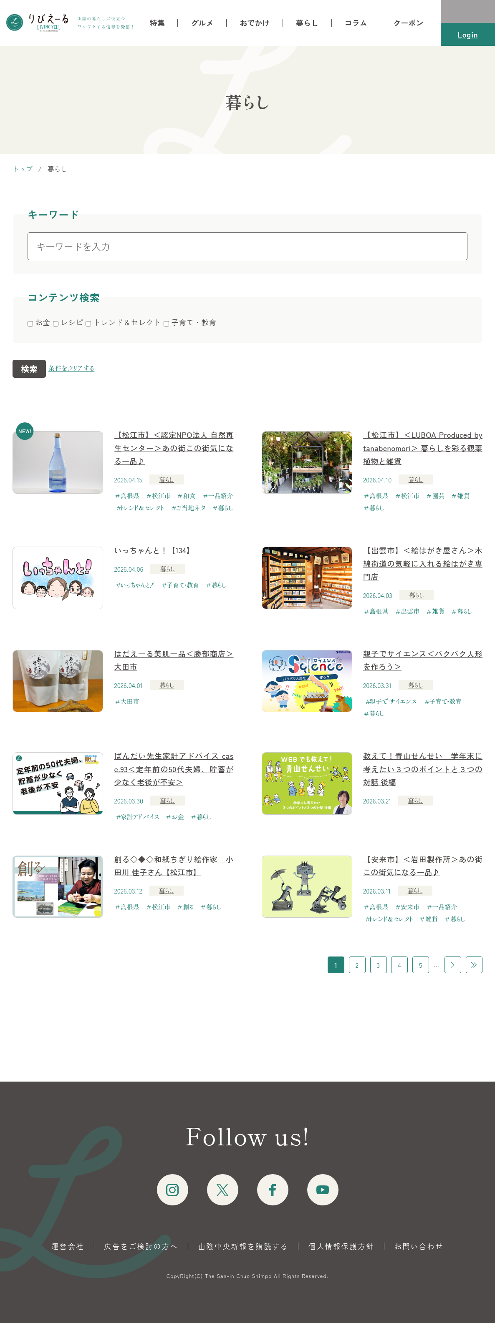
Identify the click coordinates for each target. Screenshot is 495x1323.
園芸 (438, 495)
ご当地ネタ (191, 507)
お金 (178, 816)
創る (188, 906)
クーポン (408, 22)
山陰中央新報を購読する (243, 1246)
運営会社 (67, 1246)
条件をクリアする (71, 367)
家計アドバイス (140, 816)
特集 (157, 22)
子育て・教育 (183, 584)
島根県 (130, 495)
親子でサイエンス (393, 701)
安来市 (410, 906)
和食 (189, 495)
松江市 (161, 495)
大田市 (130, 701)
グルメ (202, 22)
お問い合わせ (419, 1246)
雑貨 (463, 495)
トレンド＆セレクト (142, 507)
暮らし (307, 22)
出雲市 (410, 611)
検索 (29, 369)
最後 (474, 964)
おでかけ (255, 22)
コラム (356, 22)
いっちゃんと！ (137, 584)
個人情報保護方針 (341, 1246)
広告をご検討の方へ (141, 1246)
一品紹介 (220, 495)
